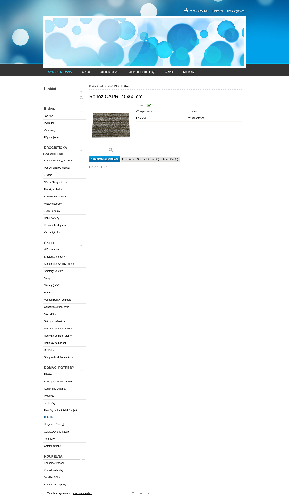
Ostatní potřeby (52, 446)
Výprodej (49, 123)
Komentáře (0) (170, 159)
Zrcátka (48, 175)
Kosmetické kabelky (55, 196)
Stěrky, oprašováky (54, 321)
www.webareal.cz (82, 493)
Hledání (50, 89)
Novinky (48, 115)
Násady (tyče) (51, 285)
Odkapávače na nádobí (56, 431)
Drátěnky (49, 350)
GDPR (169, 72)
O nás (86, 72)
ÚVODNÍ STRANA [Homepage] (60, 72)
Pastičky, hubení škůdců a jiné (60, 410)
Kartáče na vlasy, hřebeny (58, 160)
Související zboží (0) (148, 159)
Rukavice (49, 292)
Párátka (48, 374)
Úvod (91, 86)
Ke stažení (128, 159)
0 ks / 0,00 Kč (199, 10)
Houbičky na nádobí (55, 343)
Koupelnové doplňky (55, 484)
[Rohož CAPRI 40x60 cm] (110, 129)
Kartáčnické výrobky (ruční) (59, 263)
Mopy (47, 278)
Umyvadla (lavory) (54, 424)
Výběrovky (50, 130)
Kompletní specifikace (105, 158)
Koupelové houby (53, 470)
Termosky (49, 438)
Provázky (49, 396)
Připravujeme (51, 137)
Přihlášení (217, 11)
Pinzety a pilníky (53, 189)
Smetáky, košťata (53, 271)
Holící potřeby (51, 218)
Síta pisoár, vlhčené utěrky (58, 357)
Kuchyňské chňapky (55, 388)
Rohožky (49, 417)
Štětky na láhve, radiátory (58, 328)
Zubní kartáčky (52, 210)
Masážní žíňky (52, 477)
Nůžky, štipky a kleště (55, 182)
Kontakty (188, 72)
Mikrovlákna (50, 314)
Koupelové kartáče (54, 463)
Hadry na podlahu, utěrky (58, 335)
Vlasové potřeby (53, 203)
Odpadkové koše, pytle (56, 307)
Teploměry (49, 403)
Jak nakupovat (109, 72)
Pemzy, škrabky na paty (57, 167)
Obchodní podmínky (141, 72)
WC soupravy (51, 249)
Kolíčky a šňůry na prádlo (58, 381)
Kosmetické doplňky (55, 225)
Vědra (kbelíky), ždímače (57, 299)
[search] (81, 97)
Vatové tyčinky (52, 232)
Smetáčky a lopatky (54, 256)
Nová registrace (235, 11)
